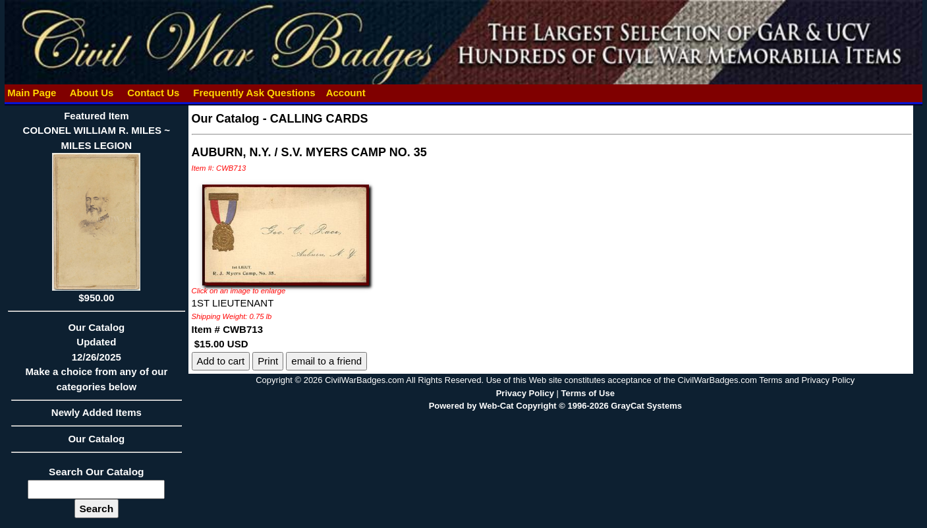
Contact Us (154, 92)
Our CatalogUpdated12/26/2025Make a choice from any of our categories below (96, 361)
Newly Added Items (96, 416)
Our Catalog (96, 438)
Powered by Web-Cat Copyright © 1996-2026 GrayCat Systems (555, 406)
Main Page (32, 92)
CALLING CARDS (319, 118)
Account (346, 92)
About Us (91, 92)
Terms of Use (587, 393)
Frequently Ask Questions (254, 92)
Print (268, 361)
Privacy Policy (525, 393)
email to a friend (326, 361)
